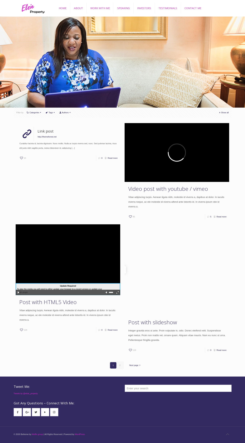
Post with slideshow (152, 322)
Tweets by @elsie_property (26, 393)
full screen (117, 292)
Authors (65, 112)
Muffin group (37, 434)
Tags (50, 112)
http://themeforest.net (47, 137)
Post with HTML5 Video (48, 302)
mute (106, 292)
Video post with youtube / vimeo (168, 188)
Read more (112, 158)
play (18, 292)
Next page (135, 365)
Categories (34, 112)
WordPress (80, 434)
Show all (223, 112)
